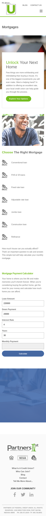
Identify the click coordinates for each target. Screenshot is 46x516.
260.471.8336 (24, 513)
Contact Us (36, 5)
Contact (23, 478)
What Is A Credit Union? (23, 468)
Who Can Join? (23, 471)
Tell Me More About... (23, 481)
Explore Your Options (18, 99)
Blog (25, 5)
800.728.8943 (37, 513)
